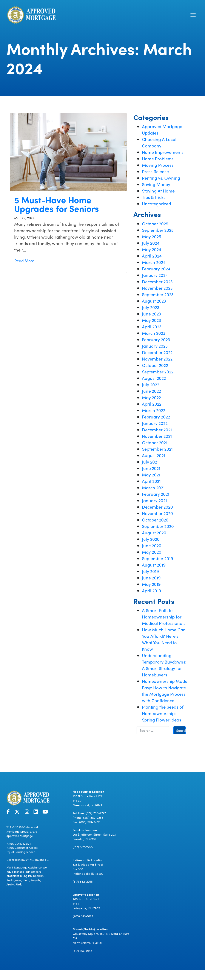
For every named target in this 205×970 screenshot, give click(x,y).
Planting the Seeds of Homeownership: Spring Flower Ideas (162, 713)
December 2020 (157, 507)
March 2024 (153, 262)
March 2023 (153, 333)
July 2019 (150, 571)
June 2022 (151, 391)
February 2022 (156, 417)
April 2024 (152, 256)
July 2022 (150, 384)
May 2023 (151, 320)
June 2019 (151, 577)
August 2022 (154, 378)
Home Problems (158, 158)
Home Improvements (162, 152)
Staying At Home (158, 191)
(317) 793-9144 (82, 950)
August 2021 (153, 455)
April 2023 (151, 326)
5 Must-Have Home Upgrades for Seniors (56, 204)
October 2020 (155, 520)
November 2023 (157, 288)
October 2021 (154, 442)
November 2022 (157, 359)
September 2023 (157, 294)
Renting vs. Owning (161, 178)
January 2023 (155, 346)
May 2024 (151, 249)
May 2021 (151, 474)
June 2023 (151, 314)
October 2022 (155, 365)
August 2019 (154, 565)
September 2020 (158, 526)
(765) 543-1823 (83, 916)
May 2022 (151, 397)
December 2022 (157, 352)
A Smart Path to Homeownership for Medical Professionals (163, 616)
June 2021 (151, 468)
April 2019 (151, 590)
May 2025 (151, 236)
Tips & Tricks (153, 197)
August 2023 (154, 301)
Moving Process (157, 165)
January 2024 (155, 275)
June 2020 (151, 545)
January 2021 (154, 500)
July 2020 (151, 539)
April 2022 (151, 404)
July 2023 (150, 307)
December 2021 (157, 429)
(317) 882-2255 (93, 817)
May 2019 (151, 584)
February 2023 (156, 339)
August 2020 (154, 532)
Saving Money (156, 184)
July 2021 (150, 462)
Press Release (155, 171)
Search (181, 730)
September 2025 (158, 230)
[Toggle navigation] (193, 15)
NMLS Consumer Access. (22, 848)
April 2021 (151, 481)
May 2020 (151, 552)
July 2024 (150, 243)
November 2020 (157, 513)
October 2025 (155, 223)
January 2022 (155, 423)
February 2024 (156, 268)
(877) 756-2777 (96, 813)
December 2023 (157, 281)
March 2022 (153, 410)
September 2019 (157, 558)
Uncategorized (156, 203)
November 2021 (157, 436)
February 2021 (155, 494)
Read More (24, 260)
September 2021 (157, 449)
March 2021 (153, 487)
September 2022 (157, 371)
